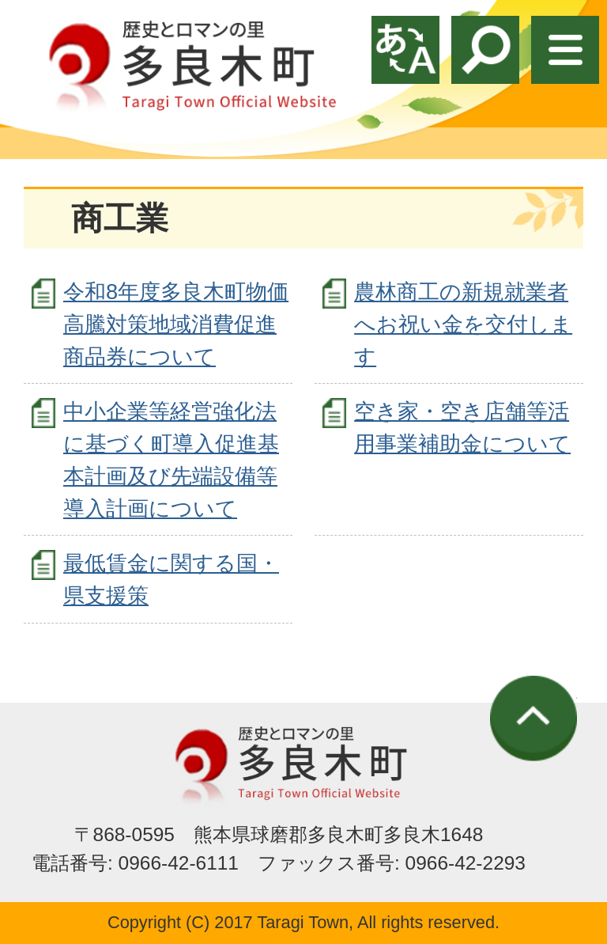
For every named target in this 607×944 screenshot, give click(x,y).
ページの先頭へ (533, 718)
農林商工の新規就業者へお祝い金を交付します (463, 324)
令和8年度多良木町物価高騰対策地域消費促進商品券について (175, 324)
